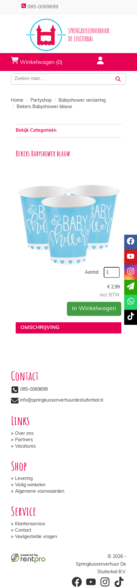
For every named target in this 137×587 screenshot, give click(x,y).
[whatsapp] (130, 302)
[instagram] (130, 272)
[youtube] (130, 257)
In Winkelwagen (94, 309)
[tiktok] (130, 317)
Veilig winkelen (30, 485)
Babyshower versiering (82, 100)
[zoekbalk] (60, 79)
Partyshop (41, 100)
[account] (96, 62)
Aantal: (92, 272)
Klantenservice (30, 524)
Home (17, 100)
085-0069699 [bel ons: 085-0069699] (34, 389)
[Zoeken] (118, 79)
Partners (24, 440)
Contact (23, 530)
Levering (24, 478)
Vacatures (25, 446)
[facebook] (130, 242)
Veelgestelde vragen (36, 537)
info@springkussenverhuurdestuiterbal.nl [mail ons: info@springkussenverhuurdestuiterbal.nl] (61, 400)
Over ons (24, 433)
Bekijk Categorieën (68, 130)
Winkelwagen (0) (36, 60)
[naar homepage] (68, 35)
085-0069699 (39, 7)
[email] (130, 287)
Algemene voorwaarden (39, 491)
